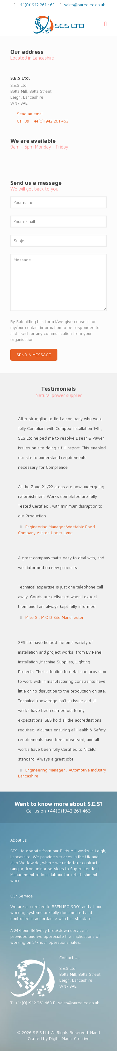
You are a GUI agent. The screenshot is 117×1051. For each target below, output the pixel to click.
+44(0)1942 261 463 (36, 4)
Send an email (30, 113)
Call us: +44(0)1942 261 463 (42, 120)
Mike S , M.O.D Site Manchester (54, 617)
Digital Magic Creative (69, 1038)
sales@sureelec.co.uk (84, 4)
